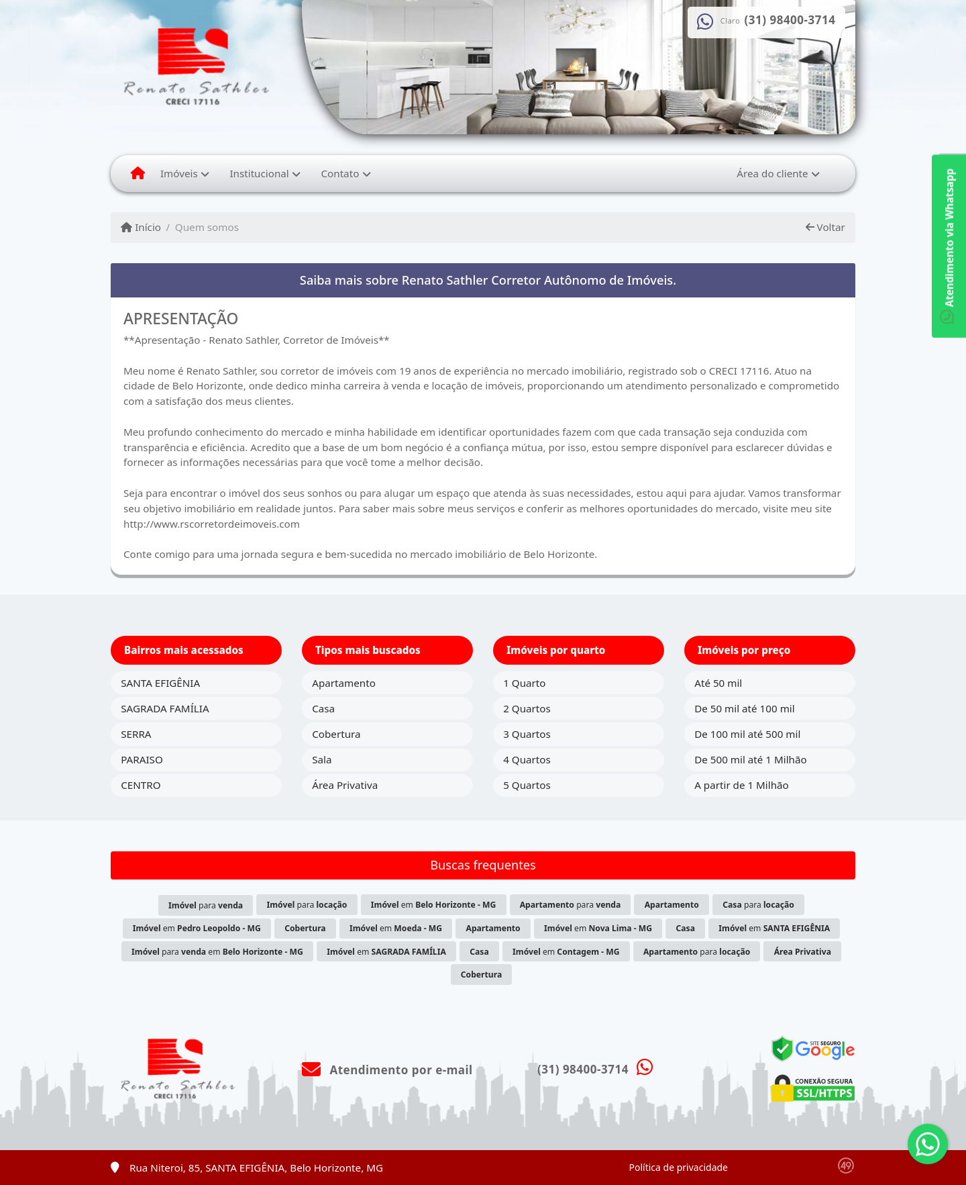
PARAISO (142, 759)
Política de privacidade (678, 1167)
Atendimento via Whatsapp (949, 246)
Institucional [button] (258, 173)
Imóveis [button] (179, 173)
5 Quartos (527, 785)
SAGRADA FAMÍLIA (165, 708)
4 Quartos (527, 759)
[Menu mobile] (138, 173)
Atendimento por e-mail (387, 1070)
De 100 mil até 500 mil (747, 734)
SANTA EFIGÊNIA (160, 683)
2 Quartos (527, 708)
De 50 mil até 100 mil (744, 708)
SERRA (136, 734)
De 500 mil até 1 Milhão (750, 759)
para (205, 905)
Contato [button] (340, 173)
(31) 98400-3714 (790, 20)
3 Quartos (527, 734)
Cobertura (336, 734)
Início (141, 227)
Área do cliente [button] (772, 173)
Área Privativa (345, 785)
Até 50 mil (718, 683)
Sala (321, 759)
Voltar (825, 227)
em (433, 904)
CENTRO (140, 785)
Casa (323, 708)
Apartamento (344, 683)
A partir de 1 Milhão (741, 785)
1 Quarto (524, 683)
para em (217, 951)
